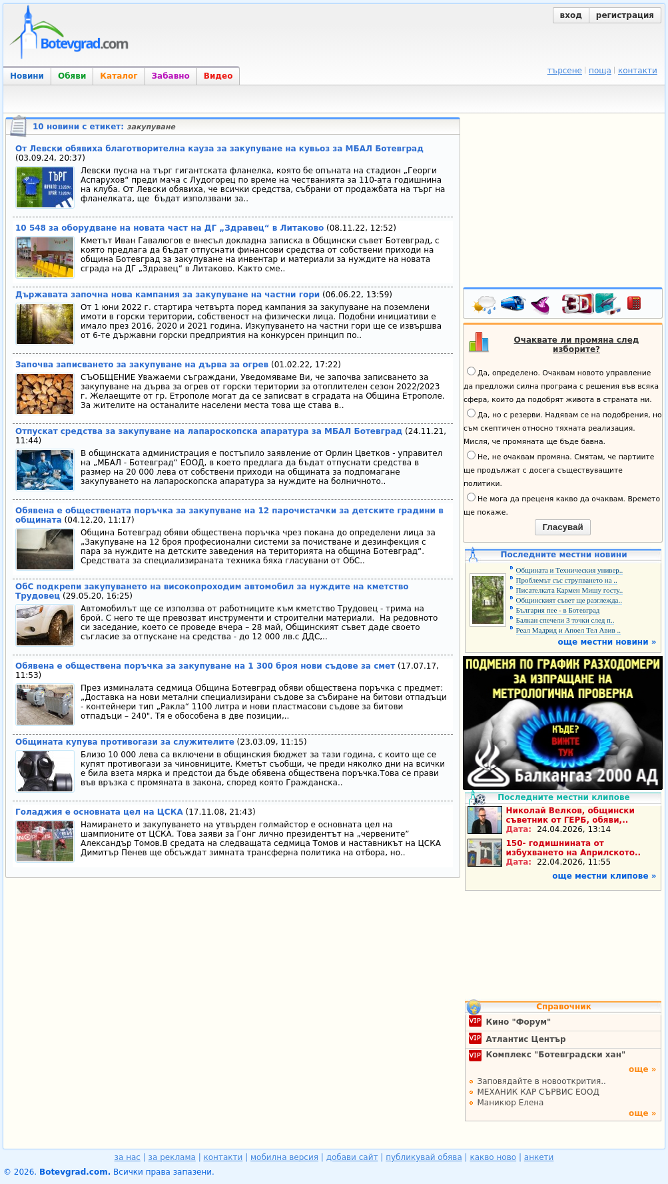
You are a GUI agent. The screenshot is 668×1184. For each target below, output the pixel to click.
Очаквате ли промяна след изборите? (576, 344)
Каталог (118, 76)
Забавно (171, 76)
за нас (128, 1157)
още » (643, 1069)
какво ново (493, 1157)
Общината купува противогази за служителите (124, 742)
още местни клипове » (604, 876)
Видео (218, 76)
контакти (637, 70)
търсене (564, 70)
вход (571, 15)
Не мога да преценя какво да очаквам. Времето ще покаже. (562, 505)
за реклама (172, 1157)
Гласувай (562, 527)
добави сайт (352, 1157)
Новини (27, 76)
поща (600, 70)
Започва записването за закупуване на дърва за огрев (141, 364)
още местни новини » (607, 642)
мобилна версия (284, 1157)
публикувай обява (424, 1157)
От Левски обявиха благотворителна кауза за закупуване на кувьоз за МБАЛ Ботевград (219, 148)
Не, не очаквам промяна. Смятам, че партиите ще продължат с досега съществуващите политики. (559, 469)
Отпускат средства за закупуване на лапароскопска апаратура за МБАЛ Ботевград (208, 431)
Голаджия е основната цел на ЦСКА (99, 812)
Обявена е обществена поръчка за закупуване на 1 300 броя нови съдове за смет (205, 666)
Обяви (72, 76)
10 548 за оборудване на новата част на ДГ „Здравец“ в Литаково (169, 228)
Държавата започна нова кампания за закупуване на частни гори (167, 294)
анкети (539, 1157)
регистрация (625, 15)
